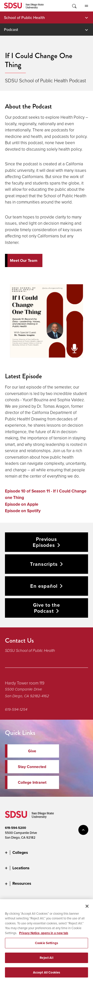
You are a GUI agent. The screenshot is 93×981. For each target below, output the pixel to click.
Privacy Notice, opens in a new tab (43, 936)
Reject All (46, 960)
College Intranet (32, 782)
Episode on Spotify (23, 511)
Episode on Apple (21, 504)
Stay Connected (32, 767)
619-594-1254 (16, 709)
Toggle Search (74, 5)
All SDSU (86, 6)
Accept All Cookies (46, 975)
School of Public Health (24, 17)
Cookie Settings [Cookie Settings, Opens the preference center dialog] (46, 946)
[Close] (87, 909)
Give (32, 751)
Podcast (11, 29)
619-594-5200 (15, 827)
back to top (83, 830)
